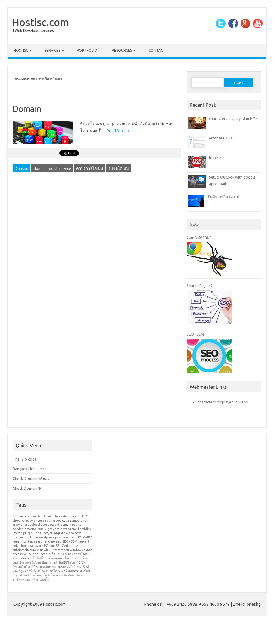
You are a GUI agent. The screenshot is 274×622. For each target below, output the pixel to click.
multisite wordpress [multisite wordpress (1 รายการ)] (39, 537)
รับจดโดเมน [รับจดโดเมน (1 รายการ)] (54, 571)
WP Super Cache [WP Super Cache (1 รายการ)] (35, 554)
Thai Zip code (25, 459)
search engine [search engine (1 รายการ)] (44, 541)
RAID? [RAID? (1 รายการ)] (87, 537)
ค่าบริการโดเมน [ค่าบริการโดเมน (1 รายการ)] (79, 554)
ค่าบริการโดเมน (89, 168)
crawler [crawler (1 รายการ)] (18, 524)
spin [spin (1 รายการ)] (52, 545)
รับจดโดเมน (118, 168)
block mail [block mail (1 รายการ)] (45, 516)
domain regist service (52, 168)
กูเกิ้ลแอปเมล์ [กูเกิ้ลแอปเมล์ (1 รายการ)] (57, 554)
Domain (27, 108)
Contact (156, 50)
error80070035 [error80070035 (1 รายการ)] (35, 529)
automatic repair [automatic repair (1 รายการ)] (25, 516)
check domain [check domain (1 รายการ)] (64, 516)
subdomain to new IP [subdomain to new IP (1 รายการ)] (28, 550)
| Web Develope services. (33, 30)
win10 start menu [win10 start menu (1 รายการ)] (56, 550)
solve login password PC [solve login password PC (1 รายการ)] (30, 545)
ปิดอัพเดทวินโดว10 (223, 197)
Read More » (118, 130)
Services (52, 50)
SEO (194, 224)
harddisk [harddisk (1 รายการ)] (84, 529)
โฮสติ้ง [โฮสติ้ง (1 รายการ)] (44, 579)
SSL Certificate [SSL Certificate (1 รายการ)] (67, 545)
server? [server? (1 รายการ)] (83, 541)
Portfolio (87, 50)
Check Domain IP (27, 488)
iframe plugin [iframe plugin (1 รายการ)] (23, 533)
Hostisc (21, 50)
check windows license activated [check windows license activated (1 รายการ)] (37, 520)
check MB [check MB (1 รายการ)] (82, 516)
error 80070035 (222, 138)
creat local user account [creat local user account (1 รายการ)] (42, 524)
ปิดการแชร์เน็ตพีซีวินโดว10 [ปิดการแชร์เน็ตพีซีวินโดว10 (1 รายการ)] (61, 562)
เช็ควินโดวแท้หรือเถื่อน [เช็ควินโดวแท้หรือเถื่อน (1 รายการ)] (58, 575)
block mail (217, 157)
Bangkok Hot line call (30, 469)
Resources (122, 50)
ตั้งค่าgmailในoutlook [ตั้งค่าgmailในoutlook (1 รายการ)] (63, 558)
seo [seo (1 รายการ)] (58, 541)
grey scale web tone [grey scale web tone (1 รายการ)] (62, 529)
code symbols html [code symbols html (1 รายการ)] (75, 520)
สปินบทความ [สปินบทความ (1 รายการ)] (73, 571)
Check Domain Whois (31, 478)
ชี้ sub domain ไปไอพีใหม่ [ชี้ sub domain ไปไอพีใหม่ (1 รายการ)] (30, 558)
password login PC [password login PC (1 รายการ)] (68, 537)
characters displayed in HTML (234, 118)
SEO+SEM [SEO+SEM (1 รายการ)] (69, 541)
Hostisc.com (40, 22)
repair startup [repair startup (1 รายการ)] (23, 541)
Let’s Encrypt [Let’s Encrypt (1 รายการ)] (42, 533)
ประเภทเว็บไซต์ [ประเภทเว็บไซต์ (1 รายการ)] (30, 562)
